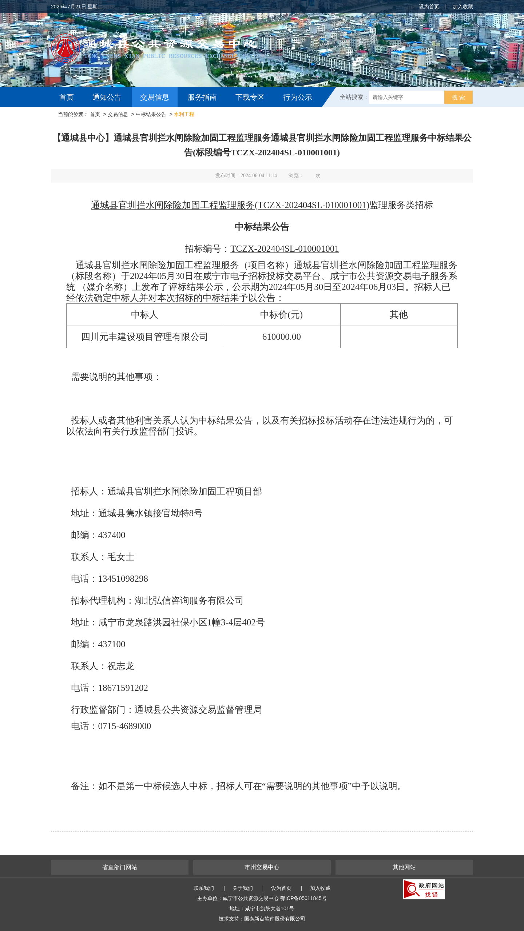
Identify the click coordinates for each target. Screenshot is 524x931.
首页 (66, 97)
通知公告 (107, 97)
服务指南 (202, 97)
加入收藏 (463, 6)
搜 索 (458, 97)
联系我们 (204, 888)
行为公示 (297, 97)
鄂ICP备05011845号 (303, 898)
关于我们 (243, 888)
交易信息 (154, 97)
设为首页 (429, 6)
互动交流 (75, 117)
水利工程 (184, 114)
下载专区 (250, 97)
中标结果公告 (151, 114)
